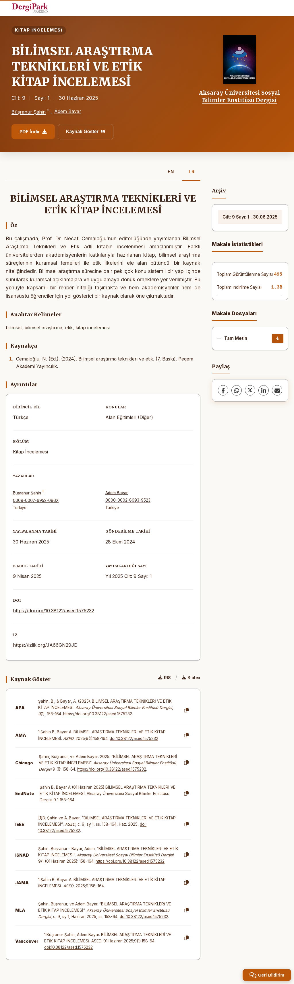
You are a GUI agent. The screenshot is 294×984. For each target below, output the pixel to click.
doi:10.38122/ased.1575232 (134, 738)
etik (69, 327)
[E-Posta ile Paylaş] (277, 390)
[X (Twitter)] (250, 390)
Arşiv (219, 191)
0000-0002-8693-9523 (127, 500)
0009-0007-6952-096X (36, 500)
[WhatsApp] (236, 390)
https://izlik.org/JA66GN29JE (45, 645)
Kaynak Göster (85, 131)
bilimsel (14, 327)
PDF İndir (33, 132)
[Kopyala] (186, 710)
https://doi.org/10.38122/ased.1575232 (53, 610)
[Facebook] (223, 390)
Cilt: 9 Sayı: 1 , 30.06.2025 (250, 217)
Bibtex (191, 677)
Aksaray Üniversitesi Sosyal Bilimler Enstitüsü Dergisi (239, 96)
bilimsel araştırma (43, 327)
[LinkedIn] (263, 390)
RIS (164, 677)
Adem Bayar (67, 111)
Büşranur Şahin (28, 112)
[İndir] (277, 338)
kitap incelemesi (93, 327)
